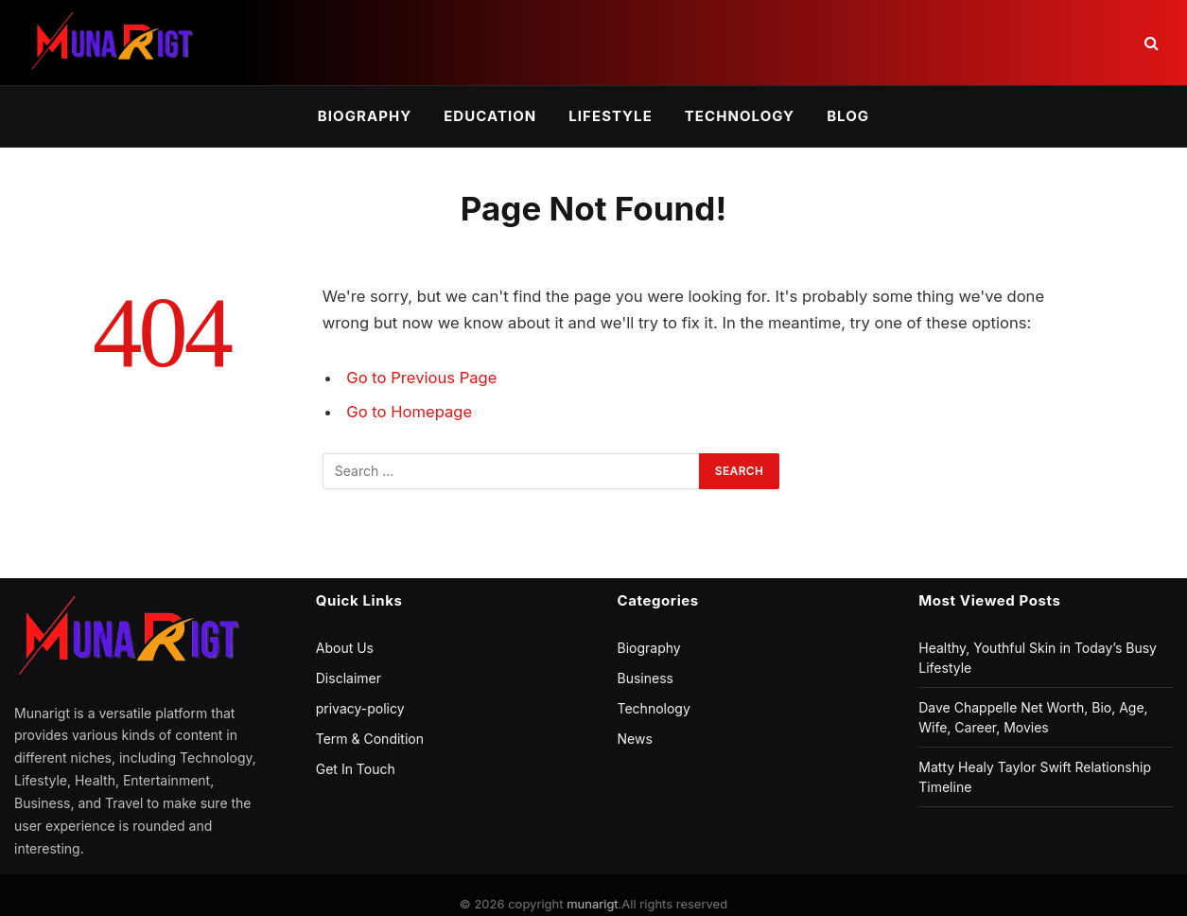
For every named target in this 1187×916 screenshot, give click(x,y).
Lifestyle (610, 116)
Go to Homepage (409, 411)
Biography (364, 116)
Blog (848, 116)
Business (645, 678)
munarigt (592, 903)
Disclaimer (348, 678)
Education (490, 116)
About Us (345, 648)
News (635, 739)
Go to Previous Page (421, 377)
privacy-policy (360, 708)
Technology (739, 116)
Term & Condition (370, 739)
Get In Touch (355, 769)
